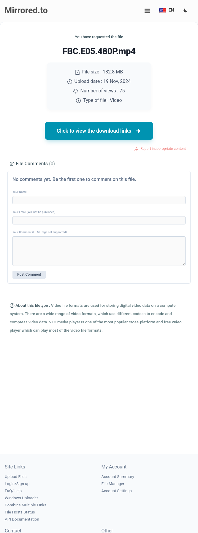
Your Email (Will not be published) (33, 211)
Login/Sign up (17, 483)
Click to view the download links (99, 131)
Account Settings (117, 491)
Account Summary (118, 476)
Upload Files (15, 476)
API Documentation (22, 519)
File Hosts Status (20, 512)
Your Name (19, 191)
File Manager (113, 483)
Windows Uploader (21, 498)
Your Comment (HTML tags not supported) (39, 232)
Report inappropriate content (163, 149)
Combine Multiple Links (25, 505)
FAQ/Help (13, 491)
